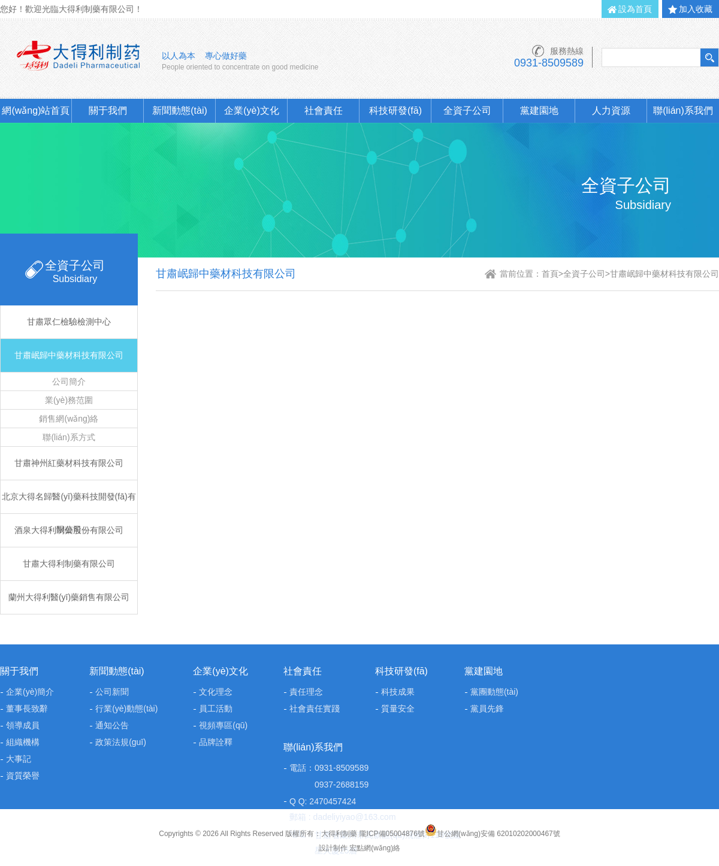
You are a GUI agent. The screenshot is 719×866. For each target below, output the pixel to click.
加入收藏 (695, 9)
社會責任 (323, 110)
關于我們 (108, 110)
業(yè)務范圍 (69, 400)
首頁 (550, 273)
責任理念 (306, 692)
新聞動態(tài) (179, 110)
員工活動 (215, 708)
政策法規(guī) (120, 742)
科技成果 (398, 692)
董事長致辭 (27, 708)
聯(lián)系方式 (69, 437)
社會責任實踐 (314, 708)
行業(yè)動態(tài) (126, 708)
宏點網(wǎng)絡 (374, 848)
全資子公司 (467, 110)
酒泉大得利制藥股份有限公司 (68, 530)
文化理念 (215, 692)
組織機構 (23, 742)
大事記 (18, 759)
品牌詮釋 (215, 742)
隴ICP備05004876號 (392, 833)
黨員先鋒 (487, 708)
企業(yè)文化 (251, 110)
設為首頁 (635, 9)
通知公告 (112, 725)
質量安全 (398, 708)
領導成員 (23, 725)
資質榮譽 (23, 775)
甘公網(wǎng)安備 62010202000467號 (492, 833)
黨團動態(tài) (494, 692)
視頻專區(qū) (223, 725)
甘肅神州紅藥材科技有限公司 (68, 463)
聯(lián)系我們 (683, 110)
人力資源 (611, 110)
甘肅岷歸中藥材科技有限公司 (68, 355)
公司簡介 (69, 381)
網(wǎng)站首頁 (36, 110)
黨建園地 (539, 110)
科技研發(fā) (395, 110)
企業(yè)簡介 (30, 692)
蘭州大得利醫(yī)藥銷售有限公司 (68, 597)
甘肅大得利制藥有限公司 (69, 563)
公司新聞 (112, 692)
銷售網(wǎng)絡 (68, 418)
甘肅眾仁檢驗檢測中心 (69, 321)
